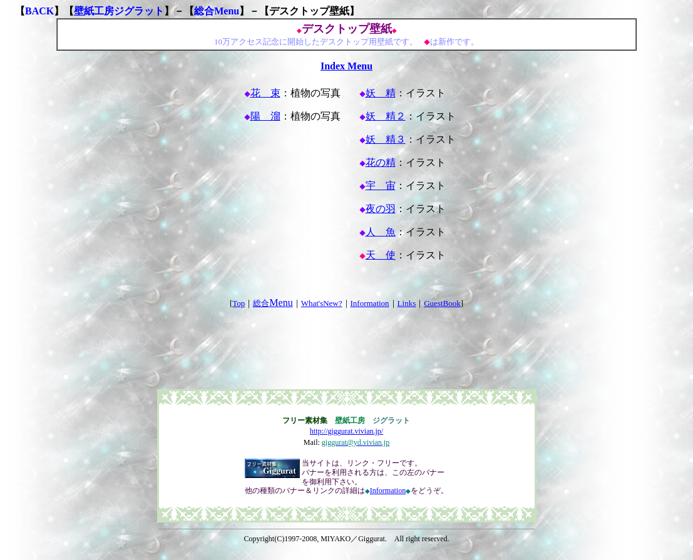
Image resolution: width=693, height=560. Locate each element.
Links (407, 303)
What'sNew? (321, 303)
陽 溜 (265, 116)
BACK (39, 11)
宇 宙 (381, 185)
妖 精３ (386, 139)
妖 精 (381, 93)
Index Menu (346, 66)
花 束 (265, 93)
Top (238, 303)
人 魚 (381, 232)
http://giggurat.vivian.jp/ (346, 431)
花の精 (381, 162)
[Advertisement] (347, 337)
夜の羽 (381, 208)
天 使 (381, 255)
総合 (272, 303)
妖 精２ (386, 116)
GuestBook (442, 303)
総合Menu (216, 11)
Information (370, 303)
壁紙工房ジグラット (119, 11)
